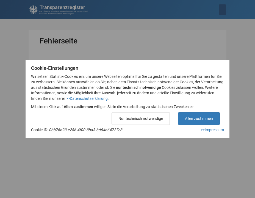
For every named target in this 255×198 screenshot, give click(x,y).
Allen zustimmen (199, 118)
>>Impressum (212, 130)
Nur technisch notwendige (140, 118)
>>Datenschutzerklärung (87, 98)
